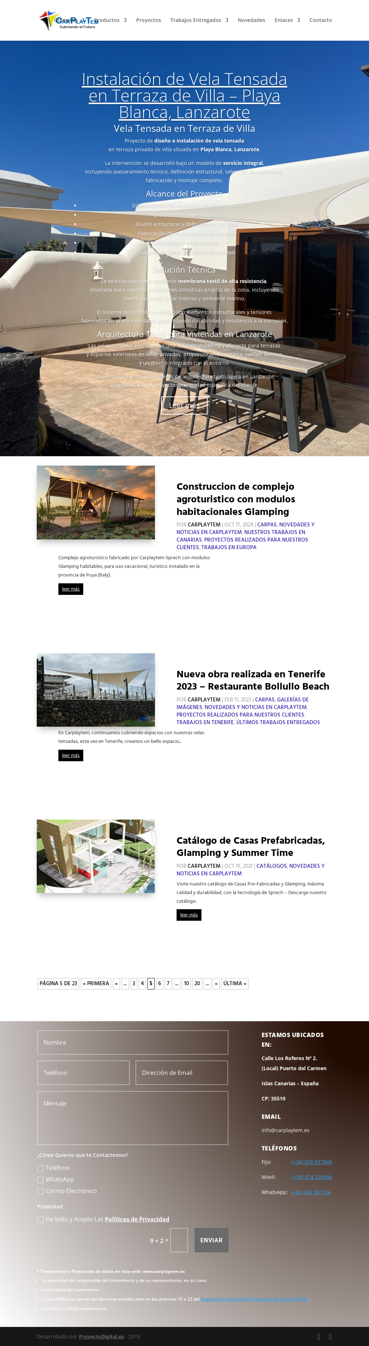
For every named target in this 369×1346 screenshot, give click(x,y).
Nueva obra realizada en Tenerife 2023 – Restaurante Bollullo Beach (253, 681)
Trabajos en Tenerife (205, 722)
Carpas (267, 525)
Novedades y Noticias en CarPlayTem (256, 707)
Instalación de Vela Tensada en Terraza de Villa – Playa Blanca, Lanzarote (184, 95)
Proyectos (148, 21)
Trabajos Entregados (195, 21)
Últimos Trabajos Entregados (278, 722)
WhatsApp (55, 1179)
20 (197, 983)
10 (186, 983)
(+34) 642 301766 (311, 1192)
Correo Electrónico (67, 1191)
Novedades (251, 21)
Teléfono (53, 1168)
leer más (71, 589)
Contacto (321, 21)
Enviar (211, 1240)
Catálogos (272, 866)
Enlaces (284, 21)
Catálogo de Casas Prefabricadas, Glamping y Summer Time (251, 847)
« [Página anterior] (116, 983)
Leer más (184, 405)
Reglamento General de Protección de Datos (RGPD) (254, 1299)
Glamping (65, 21)
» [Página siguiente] (216, 983)
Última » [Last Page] (234, 983)
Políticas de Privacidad (137, 1219)
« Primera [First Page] (96, 983)
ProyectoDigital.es (101, 1336)
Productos (107, 21)
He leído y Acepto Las (103, 1219)
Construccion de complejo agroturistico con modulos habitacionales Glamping (236, 499)
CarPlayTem (204, 525)
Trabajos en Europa (229, 547)
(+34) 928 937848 (312, 1161)
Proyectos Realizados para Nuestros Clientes (240, 715)
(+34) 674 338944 (312, 1177)
